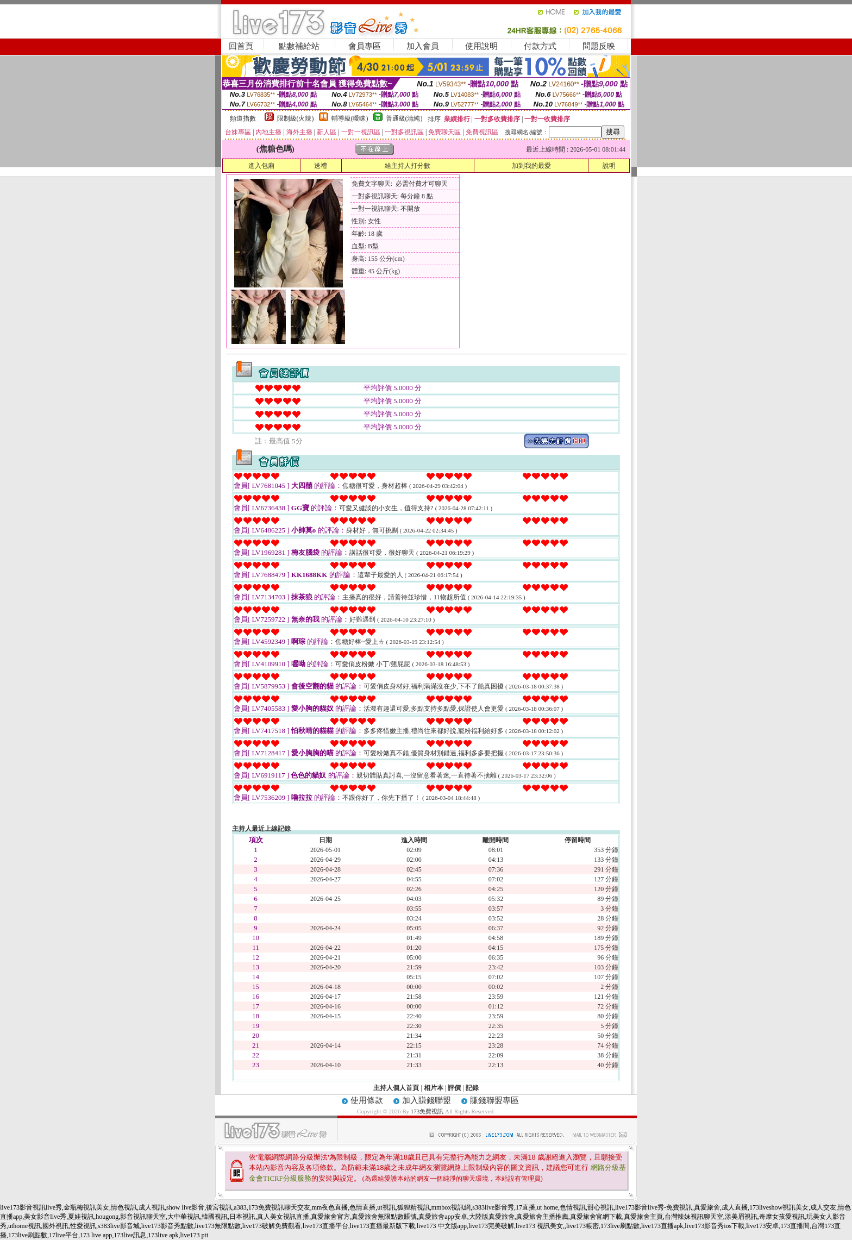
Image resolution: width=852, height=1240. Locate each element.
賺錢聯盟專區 (494, 1100)
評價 (454, 1088)
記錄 (472, 1088)
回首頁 (241, 46)
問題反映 (598, 46)
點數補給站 (299, 46)
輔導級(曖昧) (349, 118)
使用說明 (481, 46)
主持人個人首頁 (396, 1088)
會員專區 (364, 46)
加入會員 (422, 46)
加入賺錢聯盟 (426, 1100)
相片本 (433, 1088)
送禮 (320, 166)
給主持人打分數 (407, 166)
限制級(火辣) (295, 118)
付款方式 (540, 46)
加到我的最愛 (531, 166)
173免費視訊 (427, 1111)
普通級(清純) (404, 118)
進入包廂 (261, 166)
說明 (609, 166)
